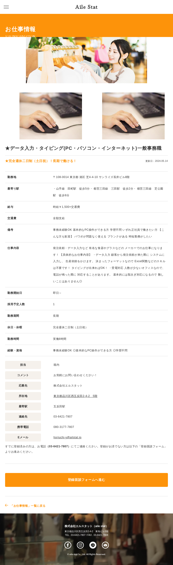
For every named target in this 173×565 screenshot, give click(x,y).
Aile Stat (86, 7)
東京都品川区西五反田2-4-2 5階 (75, 396)
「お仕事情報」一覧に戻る (27, 505)
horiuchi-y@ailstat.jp (67, 437)
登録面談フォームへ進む (86, 480)
